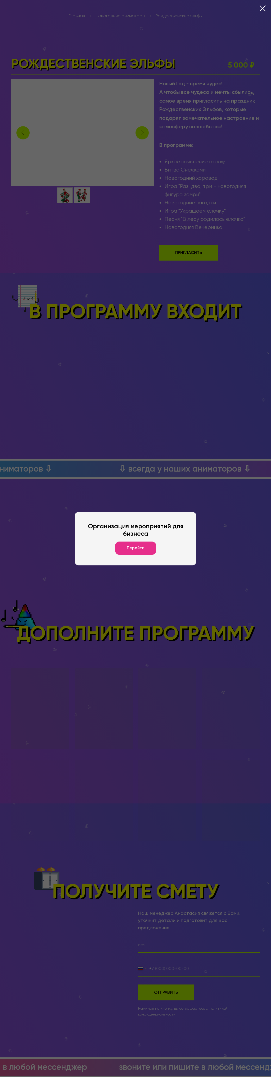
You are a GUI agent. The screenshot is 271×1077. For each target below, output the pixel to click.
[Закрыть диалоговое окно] (262, 8)
